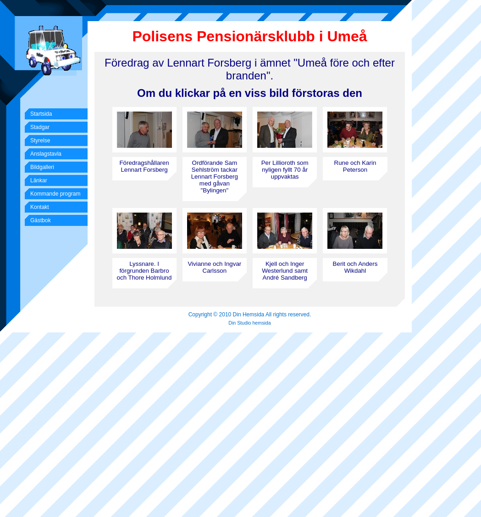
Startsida (41, 114)
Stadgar (40, 127)
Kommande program (55, 194)
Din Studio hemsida (249, 323)
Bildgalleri (42, 167)
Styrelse (40, 140)
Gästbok (40, 220)
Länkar (38, 180)
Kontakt (39, 207)
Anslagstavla (45, 154)
